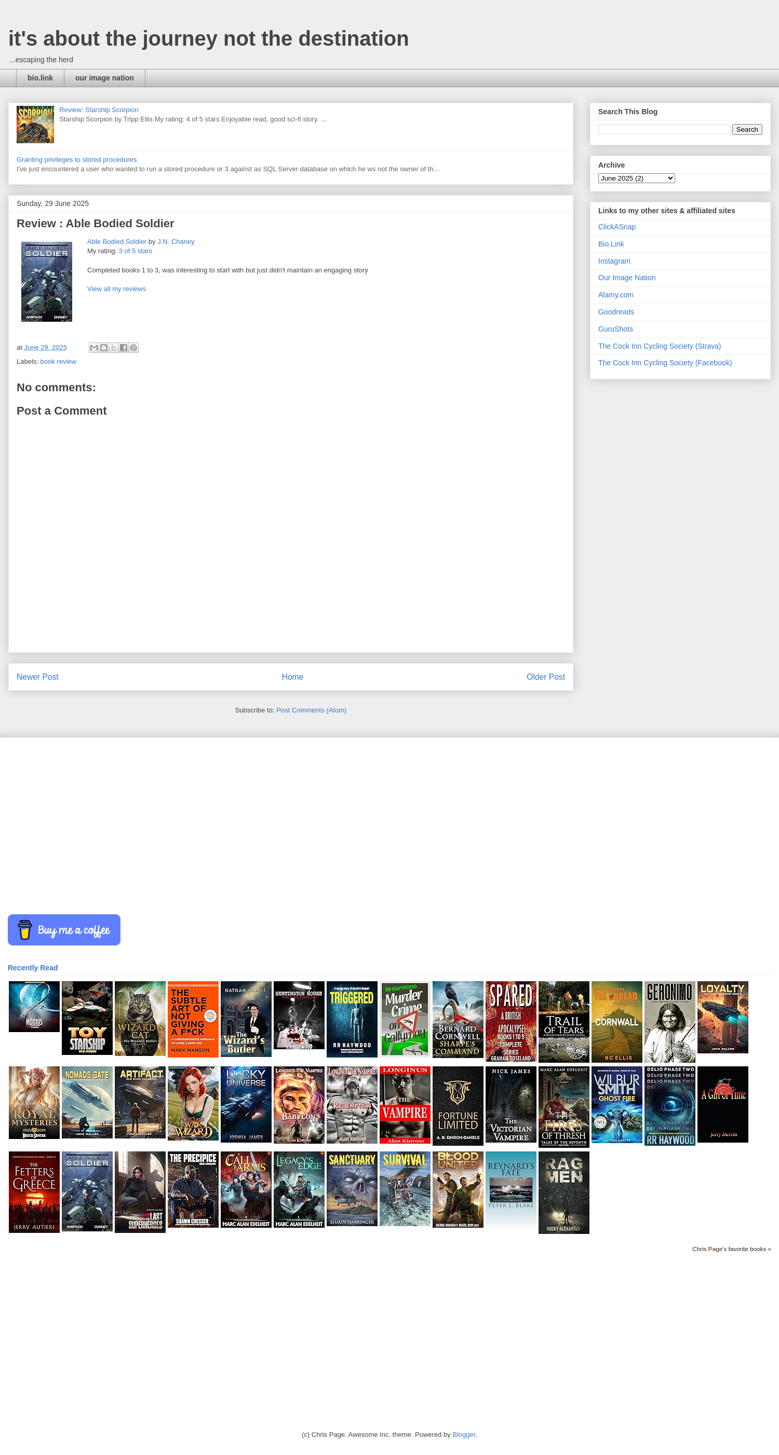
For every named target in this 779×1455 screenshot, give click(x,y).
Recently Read (33, 968)
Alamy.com (616, 295)
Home (293, 676)
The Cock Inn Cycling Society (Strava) (659, 346)
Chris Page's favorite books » (731, 1248)
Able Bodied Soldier (116, 241)
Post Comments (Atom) (311, 710)
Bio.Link (611, 244)
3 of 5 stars (135, 251)
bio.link (40, 78)
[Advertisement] (319, 826)
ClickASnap (617, 227)
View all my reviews (116, 289)
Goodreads (616, 312)
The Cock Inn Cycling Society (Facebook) (665, 363)
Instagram (614, 261)
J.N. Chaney (176, 241)
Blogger (463, 1434)
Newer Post (38, 676)
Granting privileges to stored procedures (77, 159)
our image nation (104, 78)
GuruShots (615, 329)
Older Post (546, 676)
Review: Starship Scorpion (98, 110)
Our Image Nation (627, 277)
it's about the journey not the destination (208, 38)
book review (58, 361)
